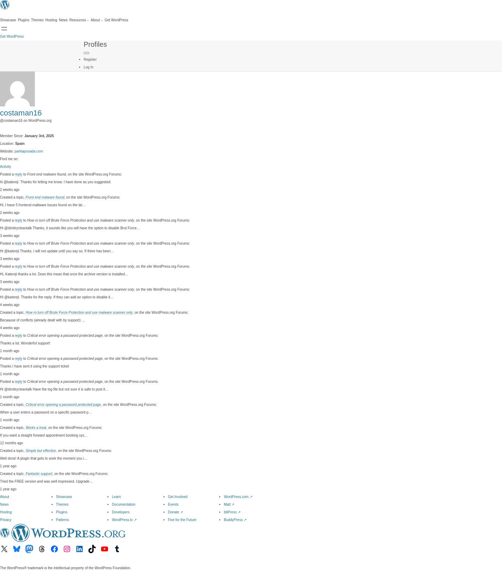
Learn (116, 497)
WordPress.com (238, 497)
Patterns (62, 520)
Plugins (62, 512)
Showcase (64, 497)
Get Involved (178, 497)
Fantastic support (38, 474)
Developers (121, 512)
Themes (62, 504)
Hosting (6, 512)
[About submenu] (97, 20)
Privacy (6, 520)
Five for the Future (182, 520)
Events (173, 504)
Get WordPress (12, 36)
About (4, 497)
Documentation (123, 504)
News (4, 504)
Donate (175, 512)
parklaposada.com (29, 151)
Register (90, 59)
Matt (229, 504)
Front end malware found (44, 197)
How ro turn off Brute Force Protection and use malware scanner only (78, 312)
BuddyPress (235, 520)
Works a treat (35, 428)
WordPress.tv (124, 520)
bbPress (232, 512)
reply (18, 174)
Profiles (95, 44)
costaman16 (21, 113)
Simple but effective (40, 451)
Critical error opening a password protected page (63, 405)
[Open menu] (4, 28)
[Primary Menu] (86, 53)
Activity (5, 167)
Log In (88, 67)
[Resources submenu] (79, 20)
